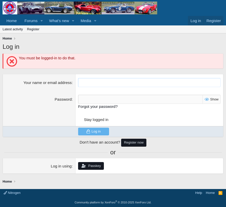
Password (63, 99)
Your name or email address (47, 82)
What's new (59, 20)
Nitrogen (12, 193)
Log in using (61, 166)
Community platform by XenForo (113, 202)
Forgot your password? (98, 106)
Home (11, 20)
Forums (31, 20)
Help (198, 193)
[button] (41, 20)
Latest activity (13, 29)
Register (33, 29)
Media (86, 20)
